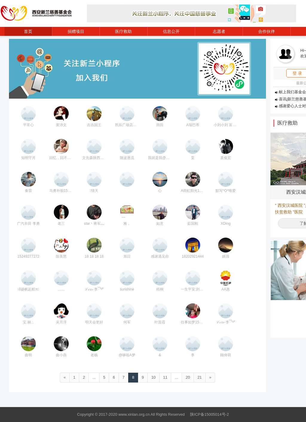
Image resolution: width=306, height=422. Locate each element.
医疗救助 (123, 31)
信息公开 (171, 31)
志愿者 (219, 31)
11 (165, 377)
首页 (28, 31)
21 (200, 377)
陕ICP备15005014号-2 (209, 414)
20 (188, 377)
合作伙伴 (266, 31)
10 (153, 377)
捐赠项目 (76, 31)
